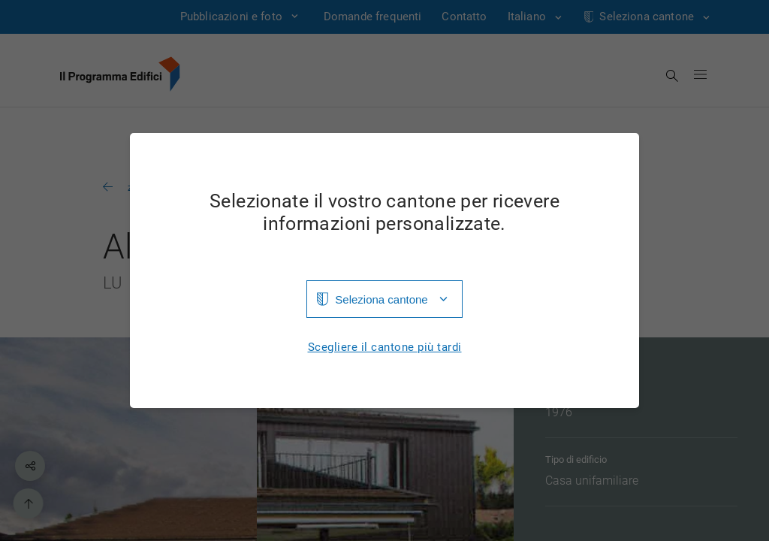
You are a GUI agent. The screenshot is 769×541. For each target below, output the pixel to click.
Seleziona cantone (381, 299)
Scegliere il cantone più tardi (385, 347)
